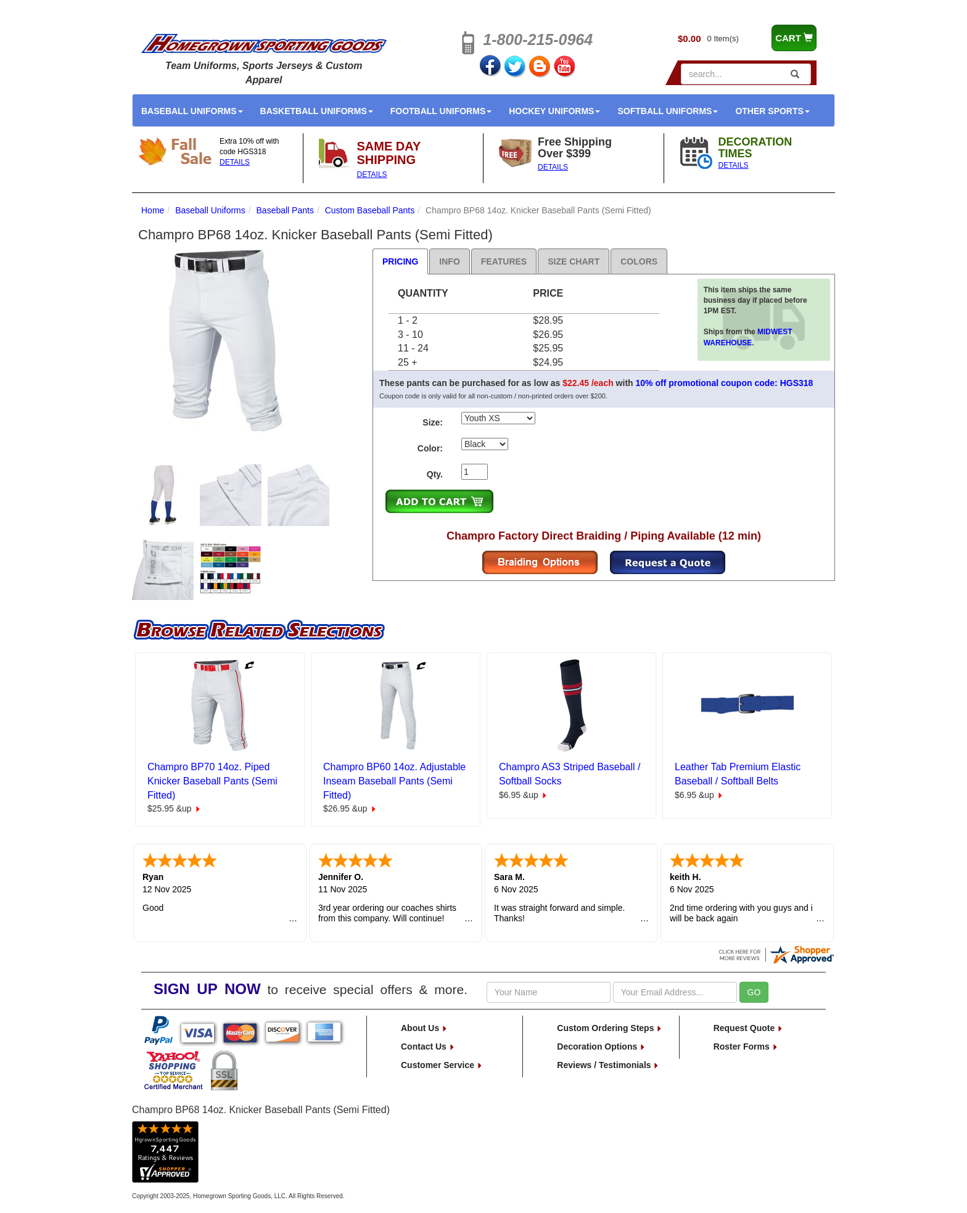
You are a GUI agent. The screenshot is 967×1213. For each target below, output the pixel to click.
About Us (424, 1028)
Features (504, 261)
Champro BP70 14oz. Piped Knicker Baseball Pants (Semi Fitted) (212, 781)
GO (754, 992)
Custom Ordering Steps (609, 1028)
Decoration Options (601, 1046)
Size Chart (573, 261)
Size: (432, 422)
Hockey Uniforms (554, 111)
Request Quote (748, 1028)
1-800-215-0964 (538, 39)
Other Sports (772, 111)
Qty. (435, 474)
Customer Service (442, 1065)
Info (449, 261)
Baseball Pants (285, 210)
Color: (430, 448)
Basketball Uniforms (316, 111)
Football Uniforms (441, 111)
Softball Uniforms (667, 111)
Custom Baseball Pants (370, 210)
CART (794, 38)
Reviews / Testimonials (608, 1065)
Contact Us (428, 1046)
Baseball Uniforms (192, 111)
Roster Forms (746, 1046)
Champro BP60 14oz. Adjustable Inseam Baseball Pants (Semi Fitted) (394, 781)
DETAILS (235, 162)
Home (152, 210)
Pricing (400, 261)
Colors (638, 261)
